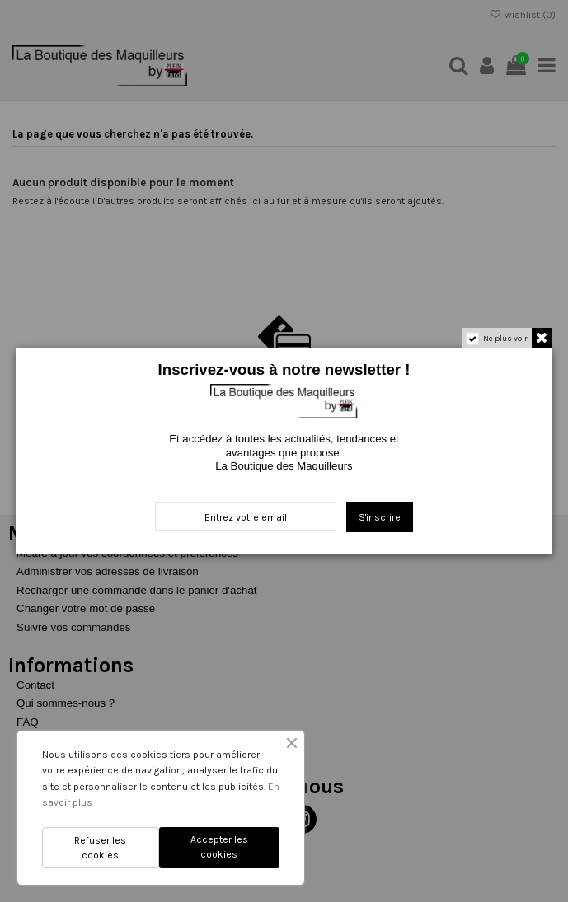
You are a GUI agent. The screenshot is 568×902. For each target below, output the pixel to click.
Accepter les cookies (219, 847)
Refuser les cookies (100, 847)
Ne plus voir (505, 339)
